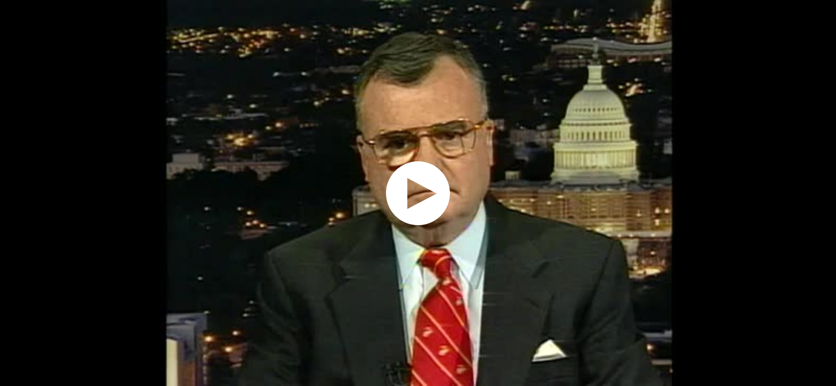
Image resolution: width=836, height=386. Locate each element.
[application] (418, 193)
